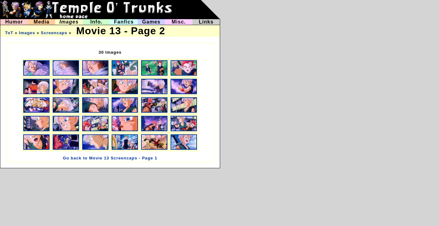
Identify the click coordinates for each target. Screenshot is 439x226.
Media (41, 21)
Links (206, 21)
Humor (14, 21)
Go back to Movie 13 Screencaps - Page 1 (110, 158)
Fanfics (124, 21)
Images (68, 21)
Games (151, 21)
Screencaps (54, 32)
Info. (96, 21)
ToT (9, 32)
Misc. (179, 21)
